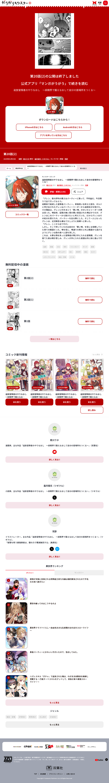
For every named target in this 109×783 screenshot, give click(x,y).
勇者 (51, 247)
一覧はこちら (54, 339)
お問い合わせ (70, 764)
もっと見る (54, 692)
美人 (70, 252)
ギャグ (85, 247)
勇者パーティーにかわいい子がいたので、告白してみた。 (53, 646)
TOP (35, 764)
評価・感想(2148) (58, 191)
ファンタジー (74, 247)
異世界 (78, 252)
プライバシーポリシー (56, 764)
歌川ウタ (26, 159)
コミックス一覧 (22, 214)
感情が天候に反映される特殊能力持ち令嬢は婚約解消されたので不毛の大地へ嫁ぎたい (57, 580)
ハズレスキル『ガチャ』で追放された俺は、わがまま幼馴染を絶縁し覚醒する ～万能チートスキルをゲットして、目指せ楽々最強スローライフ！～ (57, 671)
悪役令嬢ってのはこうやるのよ (41, 601)
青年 (65, 247)
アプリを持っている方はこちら (53, 135)
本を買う (17, 402)
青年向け (32, 707)
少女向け (53, 707)
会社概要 (43, 764)
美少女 (45, 252)
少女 (58, 247)
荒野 (66, 159)
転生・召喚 (62, 257)
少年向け (22, 707)
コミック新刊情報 (17, 354)
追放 (44, 247)
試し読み (92, 410)
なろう (93, 252)
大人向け (42, 707)
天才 (53, 252)
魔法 (85, 252)
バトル (72, 257)
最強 (92, 247)
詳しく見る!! (54, 459)
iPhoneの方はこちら (34, 127)
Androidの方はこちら (72, 127)
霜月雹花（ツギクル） (43, 159)
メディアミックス (49, 257)
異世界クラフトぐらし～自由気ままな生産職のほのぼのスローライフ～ (57, 625)
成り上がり (62, 252)
